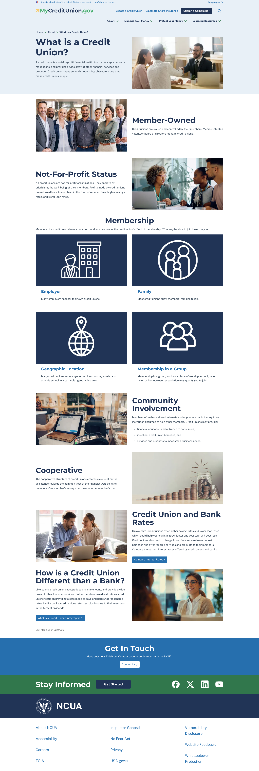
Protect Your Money (171, 21)
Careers (42, 748)
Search (219, 11)
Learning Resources (205, 21)
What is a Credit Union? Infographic (59, 618)
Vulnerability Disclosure (196, 729)
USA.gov (117, 759)
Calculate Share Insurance (162, 10)
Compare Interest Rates (147, 558)
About (110, 21)
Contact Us (128, 664)
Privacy (116, 748)
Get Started (109, 683)
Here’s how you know (104, 2)
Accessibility (46, 737)
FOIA (40, 759)
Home (39, 32)
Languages (214, 2)
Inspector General (125, 726)
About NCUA (46, 726)
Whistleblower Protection (197, 756)
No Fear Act (120, 737)
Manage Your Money (136, 21)
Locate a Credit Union (129, 9)
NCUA (59, 706)
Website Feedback (200, 743)
